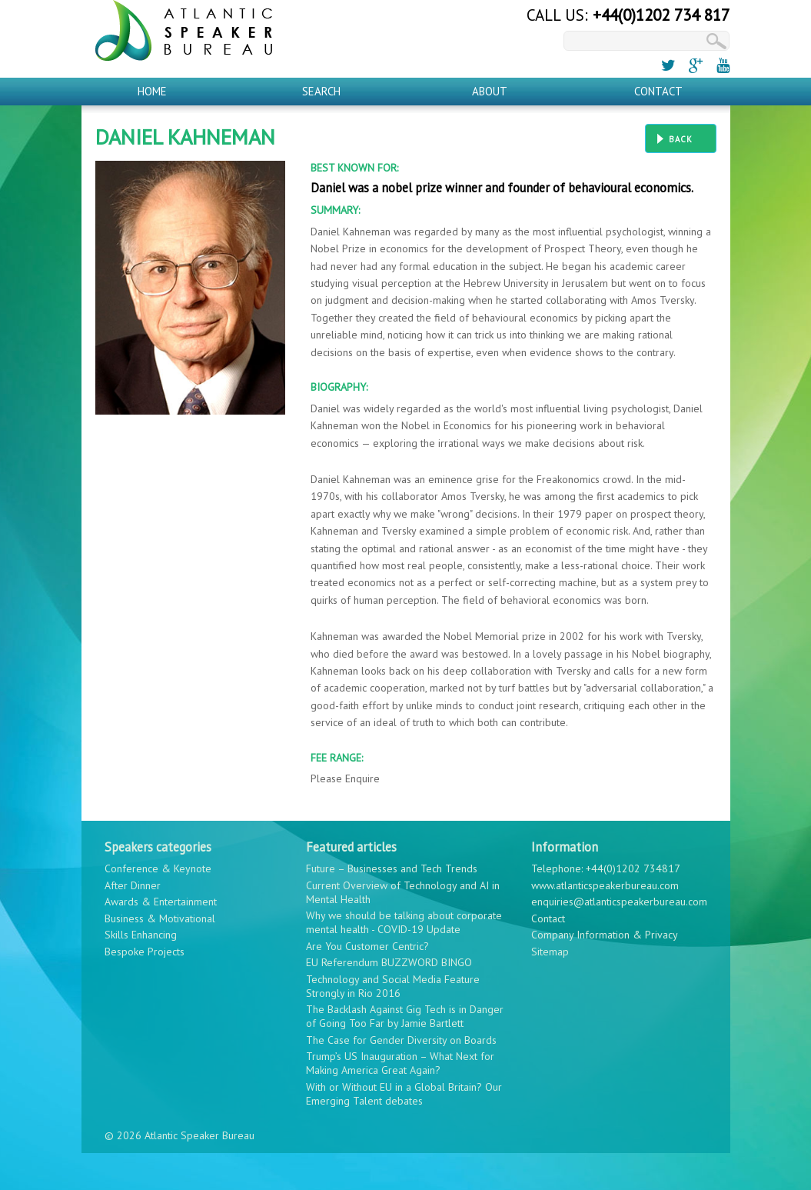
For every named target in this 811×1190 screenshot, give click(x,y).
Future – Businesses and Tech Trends (391, 868)
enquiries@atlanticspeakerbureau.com (619, 901)
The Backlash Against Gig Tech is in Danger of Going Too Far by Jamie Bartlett (405, 1016)
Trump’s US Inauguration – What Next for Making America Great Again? (400, 1063)
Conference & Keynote (158, 868)
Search (321, 91)
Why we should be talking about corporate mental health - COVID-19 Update (404, 922)
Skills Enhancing (141, 935)
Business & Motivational (160, 918)
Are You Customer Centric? (367, 946)
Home (152, 91)
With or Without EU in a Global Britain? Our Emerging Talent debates (404, 1094)
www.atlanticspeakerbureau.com (605, 885)
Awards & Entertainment (161, 901)
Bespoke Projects (144, 951)
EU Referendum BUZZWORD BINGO (389, 962)
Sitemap (550, 951)
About (489, 91)
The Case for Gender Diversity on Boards (401, 1040)
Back (681, 139)
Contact (658, 91)
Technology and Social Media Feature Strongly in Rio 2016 (393, 986)
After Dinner (133, 885)
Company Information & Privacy (604, 935)
